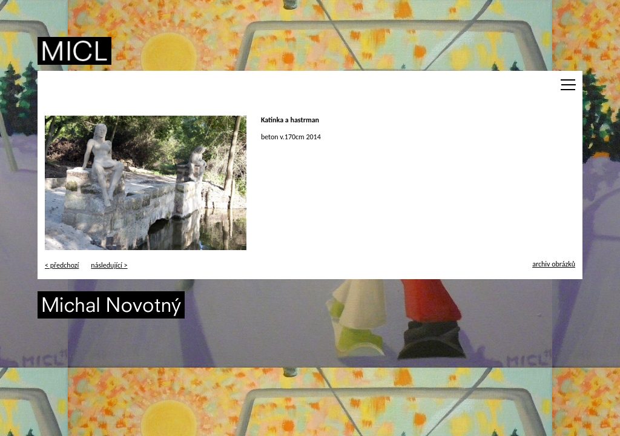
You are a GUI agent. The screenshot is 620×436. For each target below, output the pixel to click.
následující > (109, 265)
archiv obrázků (553, 264)
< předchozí (62, 265)
